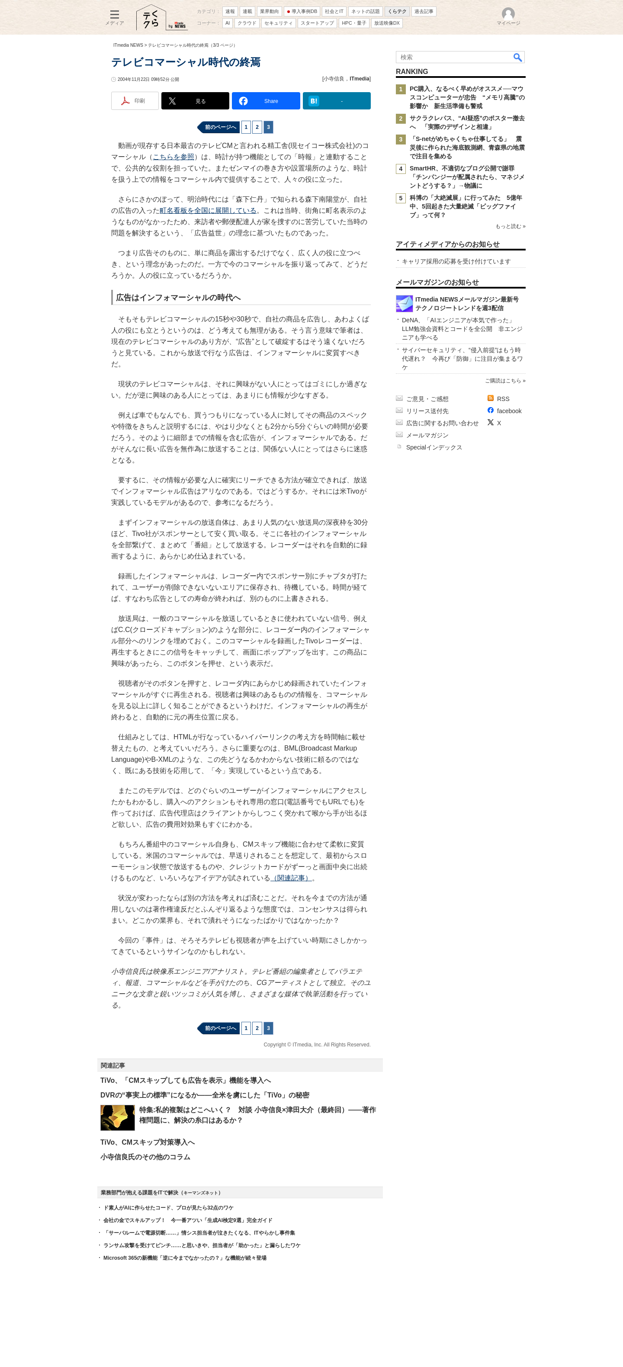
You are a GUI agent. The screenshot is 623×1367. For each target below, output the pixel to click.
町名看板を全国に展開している (208, 210)
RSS (503, 398)
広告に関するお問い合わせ (442, 423)
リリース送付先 (427, 411)
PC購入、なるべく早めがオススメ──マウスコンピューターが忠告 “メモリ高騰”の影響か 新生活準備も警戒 (467, 97)
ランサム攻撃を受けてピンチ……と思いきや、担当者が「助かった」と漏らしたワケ (202, 1245)
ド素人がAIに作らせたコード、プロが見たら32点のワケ (168, 1208)
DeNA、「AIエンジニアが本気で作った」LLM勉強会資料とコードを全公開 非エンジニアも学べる (462, 329)
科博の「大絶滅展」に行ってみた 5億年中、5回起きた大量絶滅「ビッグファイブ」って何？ (466, 206)
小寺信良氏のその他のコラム (145, 1157)
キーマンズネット (200, 1193)
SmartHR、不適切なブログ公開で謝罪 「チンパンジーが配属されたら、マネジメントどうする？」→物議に (467, 177)
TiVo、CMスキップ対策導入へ (147, 1142)
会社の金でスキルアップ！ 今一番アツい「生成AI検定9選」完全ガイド (188, 1220)
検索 (518, 57)
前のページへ (220, 127)
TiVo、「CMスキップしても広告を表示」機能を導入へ (185, 1080)
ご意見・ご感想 (427, 398)
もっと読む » (510, 226)
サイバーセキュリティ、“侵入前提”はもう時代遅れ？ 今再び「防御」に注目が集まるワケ (462, 359)
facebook (509, 411)
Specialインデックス (434, 447)
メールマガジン (427, 435)
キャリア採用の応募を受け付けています (456, 261)
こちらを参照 (173, 156)
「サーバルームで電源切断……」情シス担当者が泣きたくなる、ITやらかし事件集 (199, 1233)
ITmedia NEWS (128, 45)
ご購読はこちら (503, 381)
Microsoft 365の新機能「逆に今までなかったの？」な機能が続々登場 (185, 1258)
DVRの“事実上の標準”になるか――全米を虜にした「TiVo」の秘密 (204, 1095)
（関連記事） (291, 878)
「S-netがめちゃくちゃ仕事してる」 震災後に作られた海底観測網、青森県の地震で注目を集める (467, 147)
